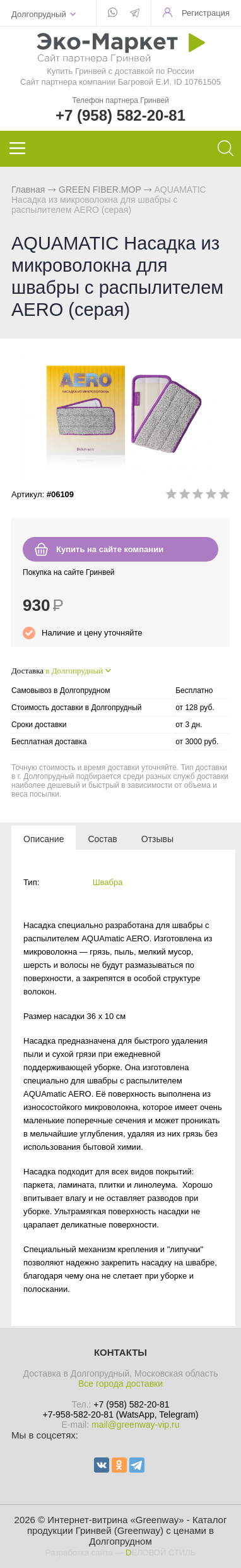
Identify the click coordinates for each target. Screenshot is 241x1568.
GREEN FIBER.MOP (100, 189)
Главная (28, 189)
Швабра (108, 882)
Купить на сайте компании (109, 549)
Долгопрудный (38, 14)
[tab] (43, 838)
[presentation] (43, 838)
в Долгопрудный (74, 670)
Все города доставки (120, 1383)
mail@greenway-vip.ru (135, 1425)
